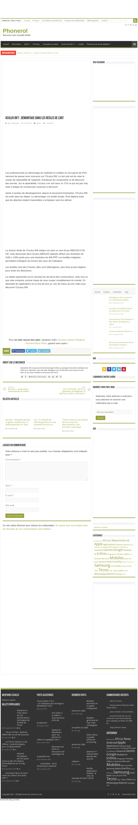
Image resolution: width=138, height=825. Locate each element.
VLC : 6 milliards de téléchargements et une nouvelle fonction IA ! (45, 422)
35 (15, 749)
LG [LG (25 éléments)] (131, 554)
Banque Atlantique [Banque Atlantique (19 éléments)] (113, 748)
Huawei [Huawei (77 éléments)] (127, 550)
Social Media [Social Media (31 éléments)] (116, 566)
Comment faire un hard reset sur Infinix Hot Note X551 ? (14, 775)
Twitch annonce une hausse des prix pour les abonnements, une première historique (75, 423)
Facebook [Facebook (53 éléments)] (98, 550)
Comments (117, 292)
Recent (97, 292)
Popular (107, 292)
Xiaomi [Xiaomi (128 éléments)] (110, 573)
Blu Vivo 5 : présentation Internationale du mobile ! (22, 389)
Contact (104, 21)
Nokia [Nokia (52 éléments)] (110, 561)
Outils (26, 44)
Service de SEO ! (67, 44)
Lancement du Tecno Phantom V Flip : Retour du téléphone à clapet (121, 321)
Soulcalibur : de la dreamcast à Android (47, 764)
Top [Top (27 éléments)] (110, 571)
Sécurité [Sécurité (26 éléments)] (128, 566)
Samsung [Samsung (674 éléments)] (102, 565)
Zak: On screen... (116, 701)
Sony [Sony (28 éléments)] (123, 566)
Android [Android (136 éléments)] (124, 540)
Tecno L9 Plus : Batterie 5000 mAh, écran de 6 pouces (15, 733)
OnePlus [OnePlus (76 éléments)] (117, 561)
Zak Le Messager (13, 123)
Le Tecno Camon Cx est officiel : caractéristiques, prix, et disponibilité (14, 744)
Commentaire (13, 459)
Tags (126, 292)
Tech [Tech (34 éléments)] (96, 571)
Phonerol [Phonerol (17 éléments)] (130, 562)
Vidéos (38, 123)
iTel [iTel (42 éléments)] (117, 554)
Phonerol (15, 31)
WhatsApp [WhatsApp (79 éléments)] (100, 573)
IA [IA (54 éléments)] (95, 554)
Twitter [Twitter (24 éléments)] (115, 571)
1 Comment (50, 123)
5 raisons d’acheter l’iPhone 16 (120, 331)
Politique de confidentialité (74, 21)
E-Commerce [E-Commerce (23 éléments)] (123, 547)
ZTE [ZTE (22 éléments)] (124, 574)
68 (19, 728)
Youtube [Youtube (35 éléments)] (118, 574)
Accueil (27, 21)
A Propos (35, 21)
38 (14, 737)
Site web (9, 505)
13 (19, 769)
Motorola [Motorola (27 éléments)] (127, 559)
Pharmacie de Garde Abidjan (98, 44)
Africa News (16, 44)
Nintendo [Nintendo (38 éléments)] (103, 562)
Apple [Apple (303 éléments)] (98, 544)
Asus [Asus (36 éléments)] (125, 544)
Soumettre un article (50, 44)
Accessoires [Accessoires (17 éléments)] (98, 541)
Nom (8, 485)
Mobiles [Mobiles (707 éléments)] (117, 558)
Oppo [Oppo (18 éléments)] (125, 562)
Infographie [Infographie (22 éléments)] (111, 554)
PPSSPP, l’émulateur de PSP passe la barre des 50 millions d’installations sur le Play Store (15, 760)
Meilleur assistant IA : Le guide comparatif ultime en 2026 (37, 53)
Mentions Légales (101, 527)
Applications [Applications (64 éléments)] (109, 544)
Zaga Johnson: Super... (118, 727)
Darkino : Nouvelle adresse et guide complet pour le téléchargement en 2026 (17, 422)
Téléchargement (93, 21)
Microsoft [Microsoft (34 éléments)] (105, 559)
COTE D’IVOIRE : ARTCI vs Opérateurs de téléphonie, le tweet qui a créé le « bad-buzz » (71, 390)
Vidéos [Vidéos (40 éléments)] (121, 570)
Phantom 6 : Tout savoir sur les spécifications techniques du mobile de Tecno (23, 717)
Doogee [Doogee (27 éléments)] (114, 547)
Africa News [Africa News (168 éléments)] (111, 540)
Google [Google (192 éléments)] (118, 550)
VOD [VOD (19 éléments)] (126, 571)
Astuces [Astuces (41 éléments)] (119, 544)
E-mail (9, 495)
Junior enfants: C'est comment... (122, 712)
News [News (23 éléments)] (96, 562)
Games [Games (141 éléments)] (108, 550)
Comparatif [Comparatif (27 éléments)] (106, 547)
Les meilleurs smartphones (52, 21)
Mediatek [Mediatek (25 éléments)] (97, 559)
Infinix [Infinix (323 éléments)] (102, 554)
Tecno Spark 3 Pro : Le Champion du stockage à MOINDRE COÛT (50, 703)
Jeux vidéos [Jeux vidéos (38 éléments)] (125, 554)
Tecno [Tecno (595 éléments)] (104, 570)
